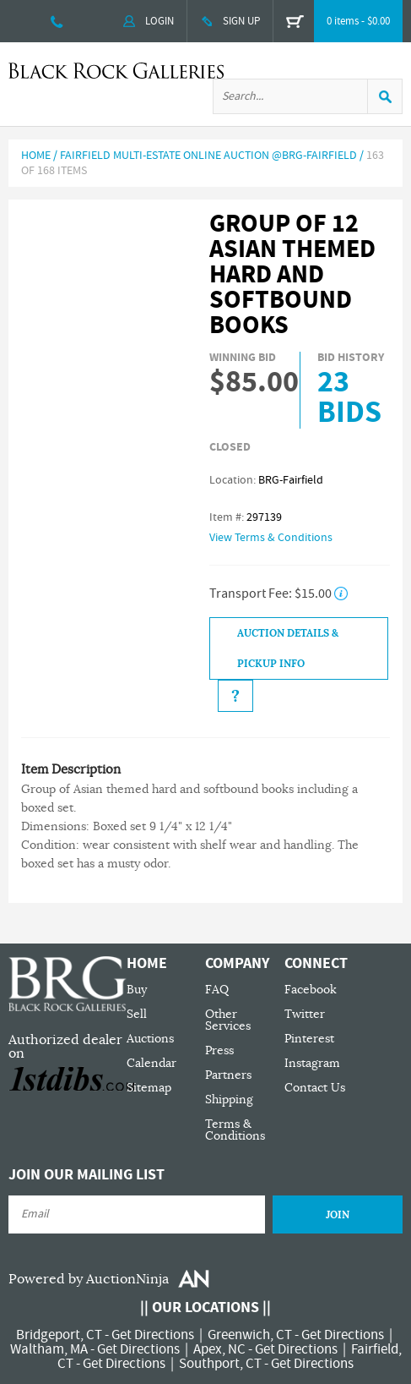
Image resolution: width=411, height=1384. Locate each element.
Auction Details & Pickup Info (287, 648)
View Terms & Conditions (271, 537)
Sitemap (149, 1087)
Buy (137, 989)
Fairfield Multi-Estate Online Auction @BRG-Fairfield (208, 155)
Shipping (229, 1099)
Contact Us (314, 1087)
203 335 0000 (57, 21)
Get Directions (152, 1335)
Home (36, 155)
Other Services (228, 1020)
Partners (228, 1075)
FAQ (217, 989)
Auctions (150, 1038)
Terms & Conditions (235, 1130)
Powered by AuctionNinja (88, 1279)
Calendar (151, 1063)
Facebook (310, 989)
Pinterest (309, 1038)
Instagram (312, 1063)
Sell (137, 1014)
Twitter (304, 1014)
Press (219, 1050)
